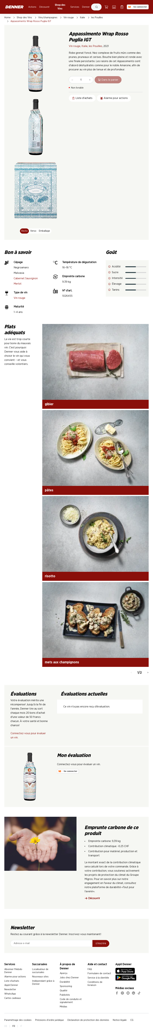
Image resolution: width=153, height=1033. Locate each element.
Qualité (63, 990)
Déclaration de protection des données (88, 1020)
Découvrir (44, 7)
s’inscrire (101, 943)
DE (5, 1026)
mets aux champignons (62, 662)
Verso (33, 231)
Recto (24, 231)
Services (74, 7)
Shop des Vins (60, 7)
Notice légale (120, 1020)
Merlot (18, 283)
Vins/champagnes (47, 17)
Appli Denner (11, 985)
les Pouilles (97, 17)
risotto (50, 576)
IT (21, 1026)
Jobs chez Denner (69, 977)
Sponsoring (66, 986)
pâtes (49, 490)
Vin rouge (68, 17)
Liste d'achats (11, 981)
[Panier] (106, 6)
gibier (49, 404)
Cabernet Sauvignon (26, 278)
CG (131, 1020)
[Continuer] (148, 673)
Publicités (65, 995)
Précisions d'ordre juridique (49, 1020)
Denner (86, 7)
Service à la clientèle (98, 978)
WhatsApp (10, 994)
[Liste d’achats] (122, 6)
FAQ (90, 969)
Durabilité (65, 982)
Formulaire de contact (99, 973)
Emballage (44, 231)
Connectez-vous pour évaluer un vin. (28, 735)
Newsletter (10, 989)
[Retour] (131, 673)
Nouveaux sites (40, 976)
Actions (32, 7)
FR (13, 1026)
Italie (82, 17)
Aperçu (63, 973)
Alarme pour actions (15, 976)
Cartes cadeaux (12, 998)
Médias (63, 1006)
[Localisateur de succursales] (114, 6)
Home (7, 17)
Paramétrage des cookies (18, 1020)
